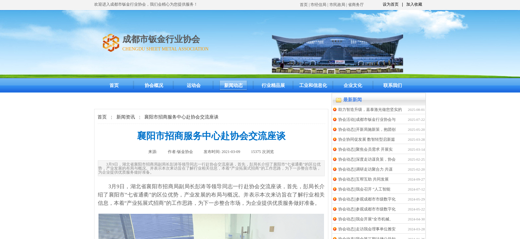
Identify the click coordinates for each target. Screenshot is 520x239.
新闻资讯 (125, 117)
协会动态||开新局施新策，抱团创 (367, 129)
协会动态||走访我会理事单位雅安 (367, 229)
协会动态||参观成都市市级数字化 (367, 199)
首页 (304, 4)
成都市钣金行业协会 (161, 39)
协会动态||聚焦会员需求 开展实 (365, 149)
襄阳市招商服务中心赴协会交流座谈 (181, 117)
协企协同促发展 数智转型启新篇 (366, 139)
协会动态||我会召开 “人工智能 (364, 189)
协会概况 (154, 85)
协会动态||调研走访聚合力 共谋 (365, 169)
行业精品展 (273, 85)
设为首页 (391, 4)
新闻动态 (233, 85)
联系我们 (392, 85)
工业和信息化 (313, 85)
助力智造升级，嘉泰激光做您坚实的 (370, 109)
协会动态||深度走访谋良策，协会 (367, 159)
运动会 (194, 85)
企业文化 (353, 85)
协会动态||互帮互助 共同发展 (363, 179)
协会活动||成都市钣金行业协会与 (367, 119)
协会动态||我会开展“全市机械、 (365, 219)
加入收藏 (414, 4)
